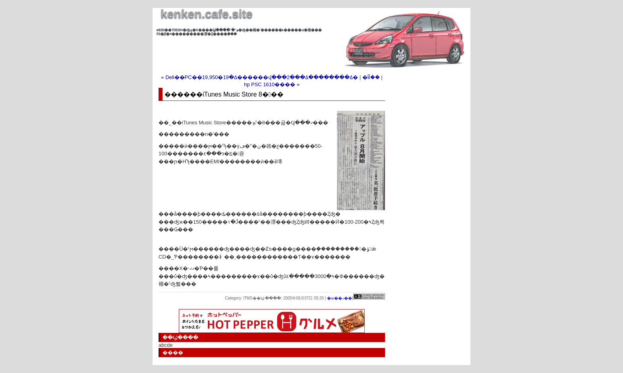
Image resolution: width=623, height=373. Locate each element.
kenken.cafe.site (207, 13)
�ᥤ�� (371, 77)
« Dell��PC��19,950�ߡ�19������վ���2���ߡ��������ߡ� (259, 77)
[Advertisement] (249, 48)
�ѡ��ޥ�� (339, 298)
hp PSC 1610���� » (272, 84)
